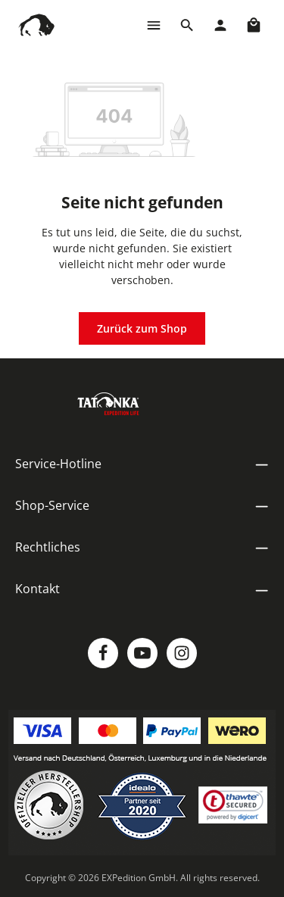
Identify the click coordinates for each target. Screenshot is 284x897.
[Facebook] (103, 653)
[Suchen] (187, 25)
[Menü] (154, 25)
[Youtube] (142, 653)
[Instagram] (182, 653)
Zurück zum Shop (142, 328)
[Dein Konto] (220, 25)
